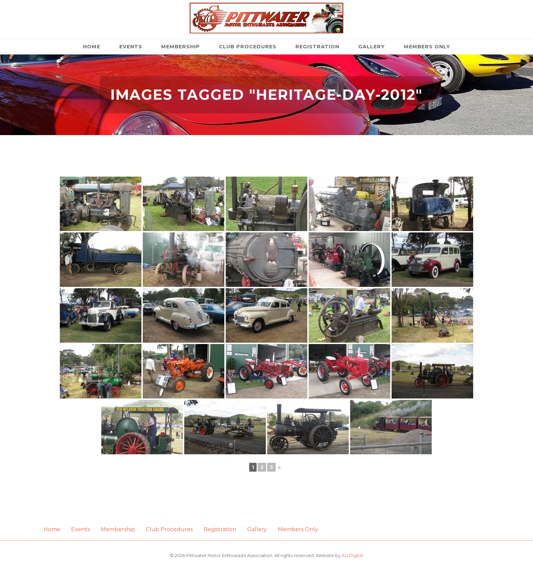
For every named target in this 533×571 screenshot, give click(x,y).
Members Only (427, 47)
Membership (180, 47)
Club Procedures (247, 47)
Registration (317, 47)
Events (130, 47)
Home (91, 47)
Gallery (371, 47)
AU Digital (352, 555)
